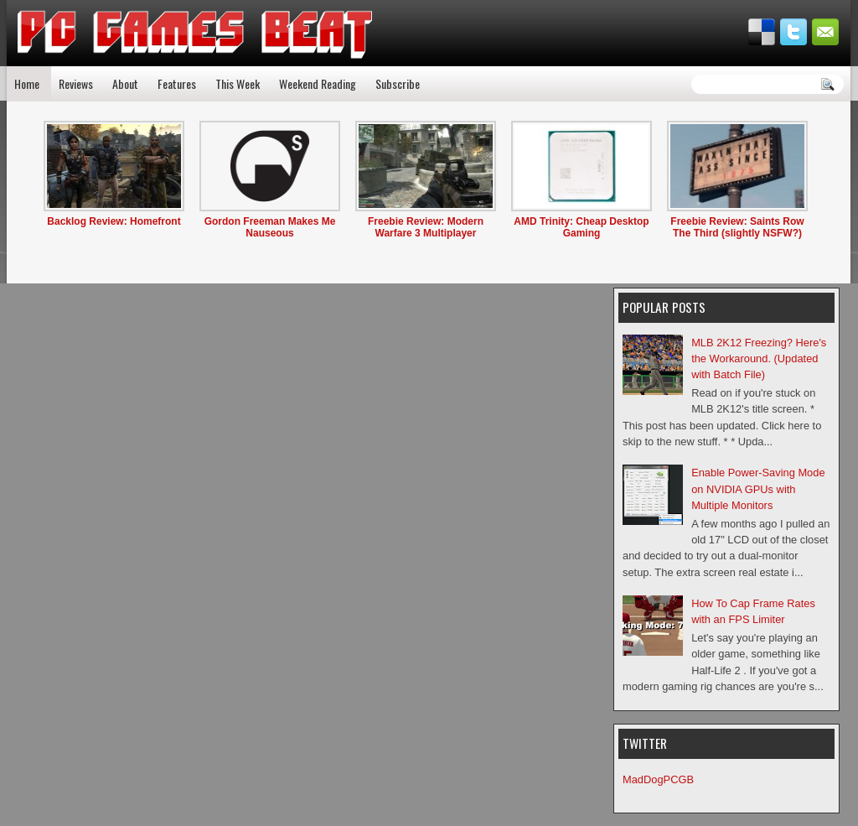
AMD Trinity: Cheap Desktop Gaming (581, 227)
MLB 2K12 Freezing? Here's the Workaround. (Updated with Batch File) (758, 359)
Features (177, 83)
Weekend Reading (317, 83)
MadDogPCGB (658, 779)
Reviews (76, 83)
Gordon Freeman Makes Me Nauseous (270, 227)
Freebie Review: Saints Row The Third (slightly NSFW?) (737, 227)
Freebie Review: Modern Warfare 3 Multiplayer (425, 227)
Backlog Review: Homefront (113, 221)
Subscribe (397, 83)
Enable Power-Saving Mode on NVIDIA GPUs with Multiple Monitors (757, 489)
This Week (237, 83)
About (125, 83)
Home (26, 83)
